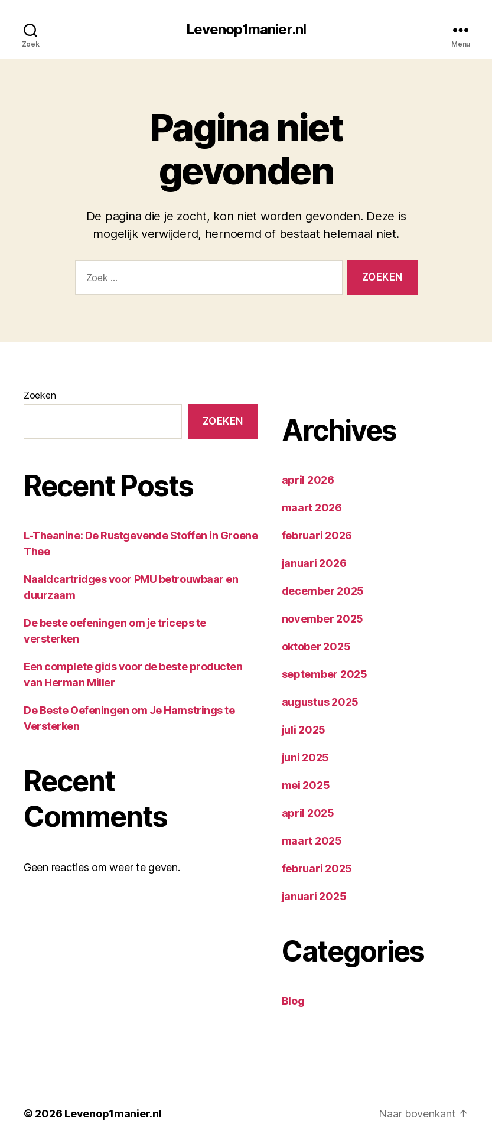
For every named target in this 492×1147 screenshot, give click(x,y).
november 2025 (323, 618)
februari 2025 (317, 868)
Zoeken (40, 395)
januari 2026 (314, 563)
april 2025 (308, 813)
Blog (293, 1001)
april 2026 (308, 480)
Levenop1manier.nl (245, 29)
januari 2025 (314, 896)
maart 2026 (312, 507)
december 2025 (323, 591)
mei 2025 (306, 785)
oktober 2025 (316, 646)
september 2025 (324, 674)
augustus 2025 (320, 702)
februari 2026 (317, 535)
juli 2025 (304, 730)
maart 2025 (312, 841)
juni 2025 (306, 757)
